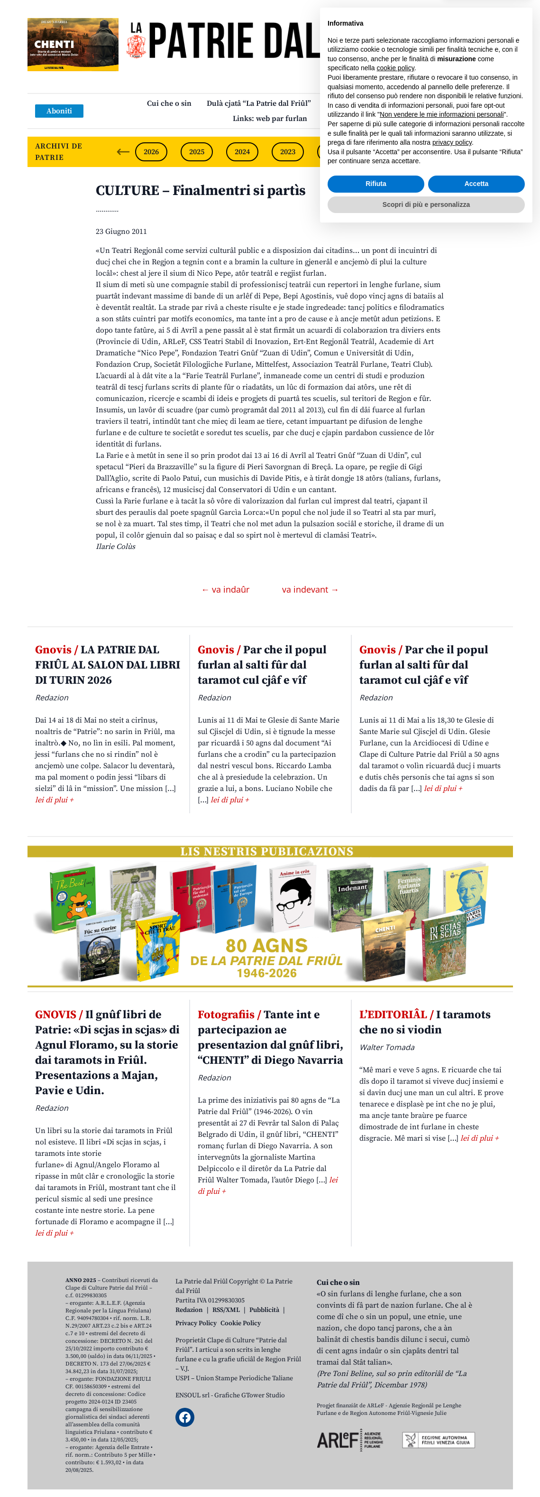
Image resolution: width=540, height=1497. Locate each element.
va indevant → (310, 589)
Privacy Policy (196, 1323)
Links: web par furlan (270, 118)
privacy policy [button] (452, 1409)
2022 (333, 152)
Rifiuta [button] (376, 1450)
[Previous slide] (123, 151)
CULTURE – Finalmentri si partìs (201, 191)
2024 (242, 152)
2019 (469, 152)
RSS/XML (226, 1310)
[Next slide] (497, 151)
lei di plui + (54, 800)
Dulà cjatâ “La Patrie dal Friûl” (259, 103)
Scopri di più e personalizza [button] (426, 1471)
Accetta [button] (477, 1450)
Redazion (189, 1310)
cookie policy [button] (395, 1335)
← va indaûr (226, 589)
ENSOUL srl (192, 1395)
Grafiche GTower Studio (249, 1395)
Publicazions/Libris (359, 103)
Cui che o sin (169, 103)
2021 (378, 152)
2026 (151, 152)
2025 (196, 152)
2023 (287, 152)
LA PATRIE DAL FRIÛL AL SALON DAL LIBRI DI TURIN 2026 (107, 665)
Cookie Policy (240, 1323)
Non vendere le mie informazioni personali (441, 1381)
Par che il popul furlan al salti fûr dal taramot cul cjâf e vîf (262, 665)
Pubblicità (264, 1310)
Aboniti (59, 111)
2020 (424, 152)
